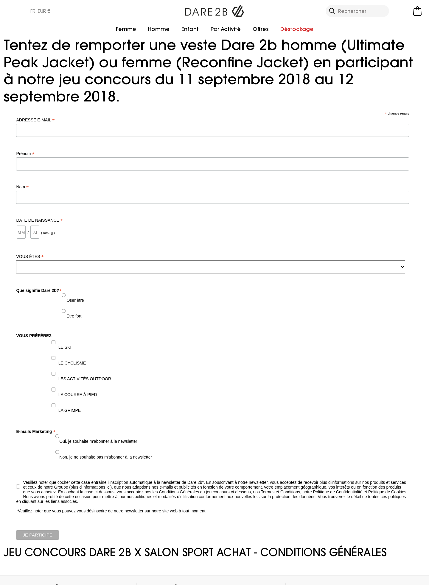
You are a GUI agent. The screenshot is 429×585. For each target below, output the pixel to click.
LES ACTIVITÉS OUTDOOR (84, 378)
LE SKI (65, 347)
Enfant (190, 29)
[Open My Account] (402, 11)
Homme (159, 29)
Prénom (25, 154)
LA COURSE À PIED (77, 394)
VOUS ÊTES (29, 256)
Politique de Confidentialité (338, 491)
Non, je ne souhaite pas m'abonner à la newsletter (105, 457)
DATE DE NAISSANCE (39, 220)
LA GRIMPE (69, 410)
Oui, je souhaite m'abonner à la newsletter (98, 441)
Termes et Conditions (280, 491)
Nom (22, 187)
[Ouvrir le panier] (417, 11)
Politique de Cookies (387, 491)
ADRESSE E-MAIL (35, 120)
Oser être (75, 300)
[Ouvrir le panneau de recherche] (357, 11)
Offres (260, 29)
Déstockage (296, 29)
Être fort (74, 316)
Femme (126, 29)
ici (108, 487)
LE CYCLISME (72, 363)
